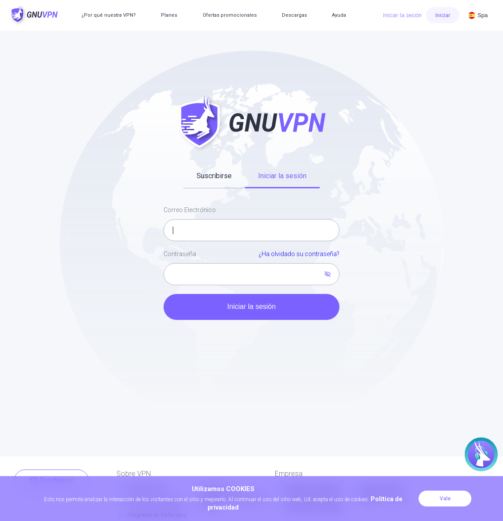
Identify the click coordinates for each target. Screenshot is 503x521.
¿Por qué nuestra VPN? (108, 15)
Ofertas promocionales (230, 15)
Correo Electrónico (190, 209)
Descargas (294, 15)
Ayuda (339, 15)
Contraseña (251, 254)
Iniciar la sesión (402, 15)
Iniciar (442, 15)
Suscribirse (214, 176)
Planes (169, 15)
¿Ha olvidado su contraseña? (299, 253)
